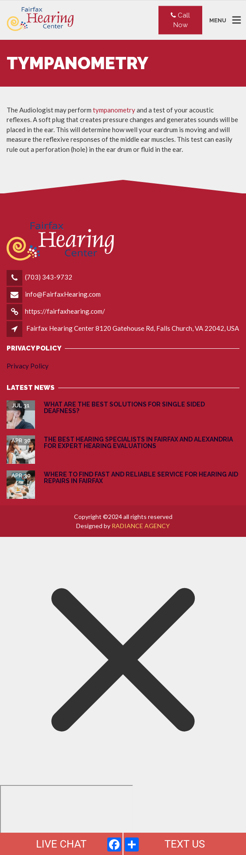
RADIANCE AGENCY (141, 525)
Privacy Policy (28, 366)
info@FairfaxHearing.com (63, 294)
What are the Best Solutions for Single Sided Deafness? (124, 407)
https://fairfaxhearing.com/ (65, 311)
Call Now (180, 20)
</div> (66, 818)
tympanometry (114, 110)
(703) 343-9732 (48, 277)
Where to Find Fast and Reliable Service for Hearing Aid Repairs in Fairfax (141, 477)
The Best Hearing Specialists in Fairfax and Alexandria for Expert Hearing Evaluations (138, 442)
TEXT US (185, 844)
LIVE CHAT (61, 844)
